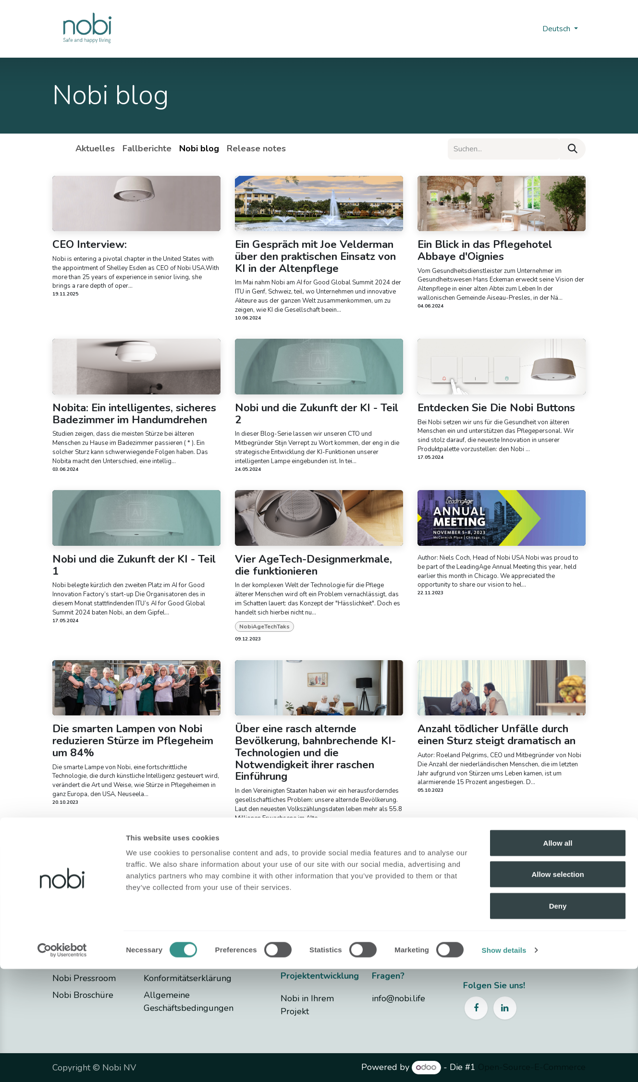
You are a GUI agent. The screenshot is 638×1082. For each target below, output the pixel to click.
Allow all (558, 956)
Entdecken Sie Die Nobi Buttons (496, 408)
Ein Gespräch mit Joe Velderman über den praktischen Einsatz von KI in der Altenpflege (315, 256)
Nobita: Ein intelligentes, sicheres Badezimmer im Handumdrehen (134, 414)
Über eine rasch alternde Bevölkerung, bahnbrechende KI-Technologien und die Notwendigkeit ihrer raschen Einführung (315, 753)
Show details (504, 1063)
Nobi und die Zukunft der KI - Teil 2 (316, 414)
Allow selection (557, 988)
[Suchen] (573, 149)
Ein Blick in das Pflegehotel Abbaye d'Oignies (484, 251)
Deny (558, 1019)
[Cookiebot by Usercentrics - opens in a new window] (62, 1063)
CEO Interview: (89, 245)
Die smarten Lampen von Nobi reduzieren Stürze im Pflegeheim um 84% (132, 741)
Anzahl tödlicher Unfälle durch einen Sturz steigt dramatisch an (496, 735)
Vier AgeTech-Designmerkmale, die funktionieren (313, 565)
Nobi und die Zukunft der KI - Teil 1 (134, 565)
